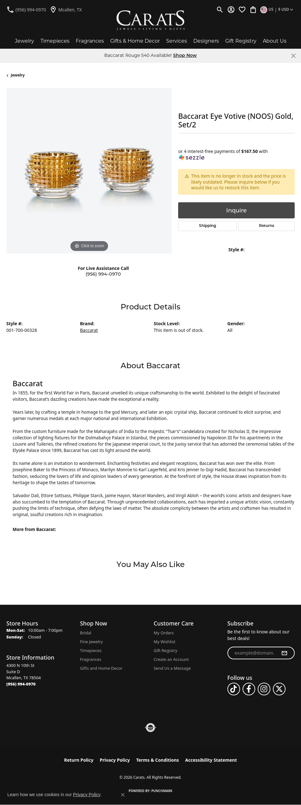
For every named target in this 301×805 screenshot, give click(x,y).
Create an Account (171, 659)
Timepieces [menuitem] (90, 650)
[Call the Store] (21, 684)
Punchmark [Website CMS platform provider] (161, 791)
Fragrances (90, 41)
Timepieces (54, 41)
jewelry (18, 75)
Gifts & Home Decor (135, 41)
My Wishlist (165, 641)
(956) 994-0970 (103, 274)
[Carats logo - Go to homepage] (150, 20)
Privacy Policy (115, 760)
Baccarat (89, 330)
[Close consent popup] (123, 795)
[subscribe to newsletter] (284, 653)
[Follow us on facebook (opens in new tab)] (249, 689)
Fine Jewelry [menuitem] (91, 641)
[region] (89, 170)
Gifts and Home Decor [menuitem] (101, 668)
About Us (274, 41)
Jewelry (24, 41)
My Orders (164, 633)
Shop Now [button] (185, 55)
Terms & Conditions (157, 760)
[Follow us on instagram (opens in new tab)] (264, 689)
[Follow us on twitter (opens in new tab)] (279, 689)
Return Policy (78, 760)
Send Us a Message (172, 668)
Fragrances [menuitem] (90, 659)
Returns (266, 226)
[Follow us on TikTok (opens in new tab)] (233, 689)
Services (176, 41)
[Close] (293, 56)
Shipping (207, 226)
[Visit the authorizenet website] (150, 727)
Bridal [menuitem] (85, 633)
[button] (220, 9)
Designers (206, 41)
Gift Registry (240, 41)
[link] (26, 9)
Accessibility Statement (211, 760)
